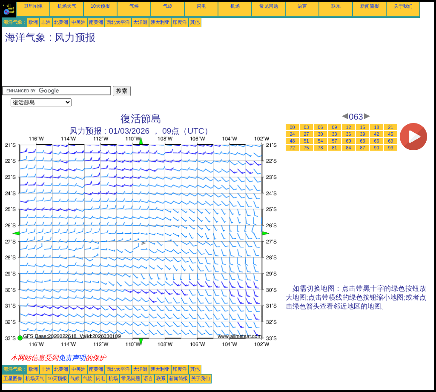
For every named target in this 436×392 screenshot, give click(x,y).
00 (292, 127)
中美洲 (79, 22)
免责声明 (72, 357)
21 (390, 127)
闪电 (201, 6)
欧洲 (33, 22)
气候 (134, 6)
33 (334, 134)
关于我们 (403, 6)
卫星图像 (33, 6)
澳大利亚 (160, 22)
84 (348, 147)
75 (306, 147)
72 (292, 147)
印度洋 (180, 22)
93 (390, 147)
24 (292, 134)
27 (306, 134)
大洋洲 (140, 22)
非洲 (46, 22)
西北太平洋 (118, 22)
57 (334, 140)
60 (348, 140)
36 (348, 134)
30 (320, 134)
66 (376, 140)
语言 (302, 6)
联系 (336, 6)
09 (334, 127)
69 (390, 140)
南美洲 (96, 22)
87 (362, 147)
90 (376, 147)
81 (334, 147)
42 (376, 134)
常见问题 (268, 6)
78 (320, 147)
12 (348, 127)
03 (306, 127)
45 (390, 134)
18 (376, 127)
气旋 (167, 6)
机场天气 (66, 6)
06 (320, 127)
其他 (195, 22)
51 (306, 140)
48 (292, 140)
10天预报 (100, 6)
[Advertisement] (157, 67)
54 (320, 140)
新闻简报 (369, 6)
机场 (235, 6)
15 (362, 127)
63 (362, 140)
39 (362, 134)
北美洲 (61, 22)
